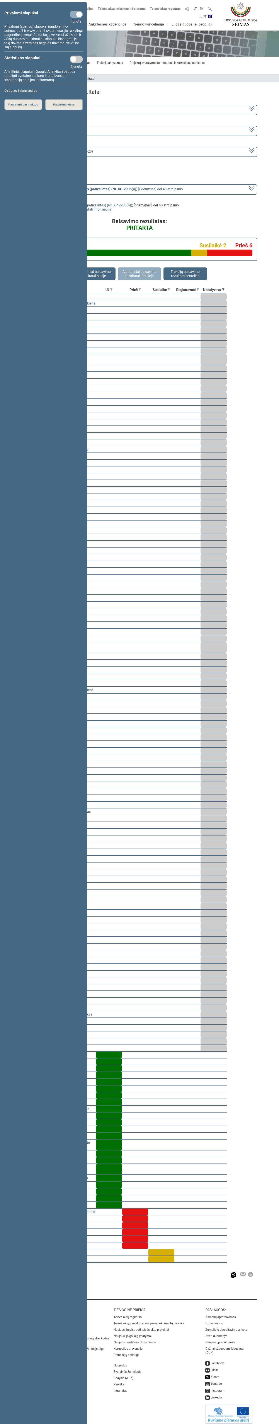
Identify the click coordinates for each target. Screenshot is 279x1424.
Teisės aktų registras (165, 9)
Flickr (214, 1367)
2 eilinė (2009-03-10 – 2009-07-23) (51, 130)
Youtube (216, 1380)
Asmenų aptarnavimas (220, 1314)
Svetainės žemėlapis (127, 1368)
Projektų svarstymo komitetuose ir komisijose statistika (166, 63)
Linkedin (216, 1394)
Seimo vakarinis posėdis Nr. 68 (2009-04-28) (58, 151)
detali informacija (97, 209)
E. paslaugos (214, 1320)
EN (201, 9)
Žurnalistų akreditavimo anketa (226, 1326)
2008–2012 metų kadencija (45, 109)
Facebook (217, 1360)
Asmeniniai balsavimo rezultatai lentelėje (139, 274)
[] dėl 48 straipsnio (103, 189)
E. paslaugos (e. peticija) (191, 24)
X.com (215, 1374)
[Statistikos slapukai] (76, 59)
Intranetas (120, 1387)
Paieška (119, 1381)
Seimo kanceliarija (149, 24)
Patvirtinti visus (64, 104)
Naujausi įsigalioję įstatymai (132, 1333)
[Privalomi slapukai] (76, 14)
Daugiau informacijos (20, 90)
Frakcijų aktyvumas (110, 63)
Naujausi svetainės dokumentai (135, 1339)
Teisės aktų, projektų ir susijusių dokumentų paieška (149, 1320)
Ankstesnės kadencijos (107, 24)
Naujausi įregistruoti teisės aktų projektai (141, 1326)
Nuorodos (120, 1362)
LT (195, 9)
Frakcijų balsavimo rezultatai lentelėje (185, 274)
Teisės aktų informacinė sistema (122, 9)
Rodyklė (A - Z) (123, 1375)
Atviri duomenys (216, 1333)
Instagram (217, 1387)
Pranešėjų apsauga (127, 1352)
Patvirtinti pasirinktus (23, 104)
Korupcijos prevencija (128, 1345)
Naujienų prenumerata (220, 1339)
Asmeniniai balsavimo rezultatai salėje (94, 274)
